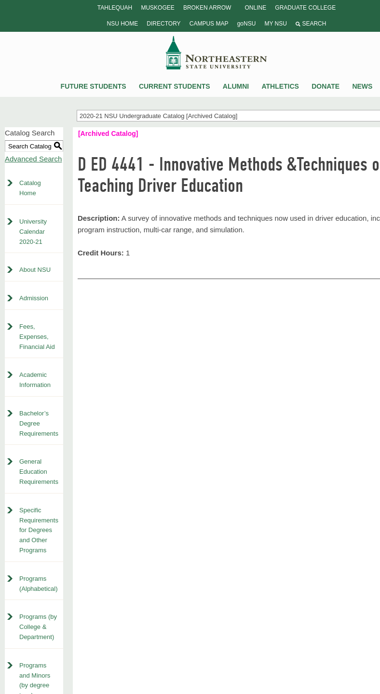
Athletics (280, 86)
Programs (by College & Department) (38, 627)
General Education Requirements (38, 471)
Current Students (174, 86)
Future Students (93, 86)
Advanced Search (33, 159)
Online (255, 7)
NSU (216, 52)
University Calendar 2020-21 (33, 231)
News (362, 86)
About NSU (35, 269)
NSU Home (122, 23)
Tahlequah (114, 7)
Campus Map (209, 23)
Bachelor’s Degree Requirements (38, 423)
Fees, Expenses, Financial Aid (37, 336)
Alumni (236, 86)
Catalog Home (30, 188)
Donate (325, 86)
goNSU (246, 23)
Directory (163, 23)
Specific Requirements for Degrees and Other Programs (38, 530)
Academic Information (35, 379)
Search (311, 23)
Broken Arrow (207, 7)
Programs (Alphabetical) (38, 583)
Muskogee (157, 7)
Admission (33, 298)
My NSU (275, 23)
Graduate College (305, 7)
